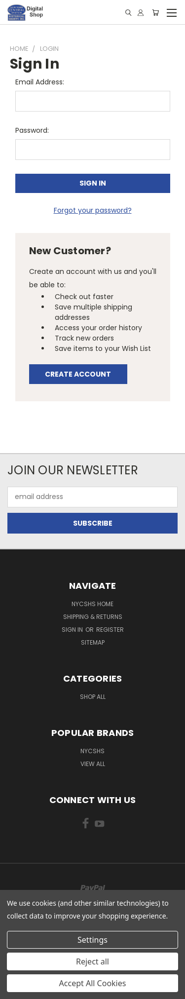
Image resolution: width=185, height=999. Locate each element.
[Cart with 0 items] (155, 12)
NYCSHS (92, 751)
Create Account (78, 374)
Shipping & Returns (92, 617)
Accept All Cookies (92, 983)
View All (92, 764)
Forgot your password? (93, 210)
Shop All (93, 696)
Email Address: (39, 82)
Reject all (92, 961)
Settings (92, 939)
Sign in (73, 629)
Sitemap (93, 642)
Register (110, 629)
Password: (32, 130)
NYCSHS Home (92, 604)
